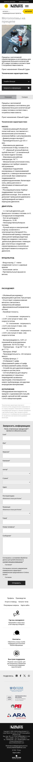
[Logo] (16, 6)
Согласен (8, 577)
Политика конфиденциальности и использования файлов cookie (16, 746)
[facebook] (20, 676)
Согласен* (8, 564)
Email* (4, 434)
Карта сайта (16, 752)
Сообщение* (7, 535)
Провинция (6, 507)
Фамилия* (6, 452)
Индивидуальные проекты (12, 13)
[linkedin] (17, 676)
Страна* (5, 478)
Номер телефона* (9, 527)
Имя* (4, 443)
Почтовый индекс (8, 496)
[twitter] (24, 676)
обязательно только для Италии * (12, 498)
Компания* (6, 460)
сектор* (5, 469)
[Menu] (27, 6)
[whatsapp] (29, 676)
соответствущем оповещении (13, 562)
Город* (5, 518)
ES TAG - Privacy (16, 750)
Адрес (5, 487)
